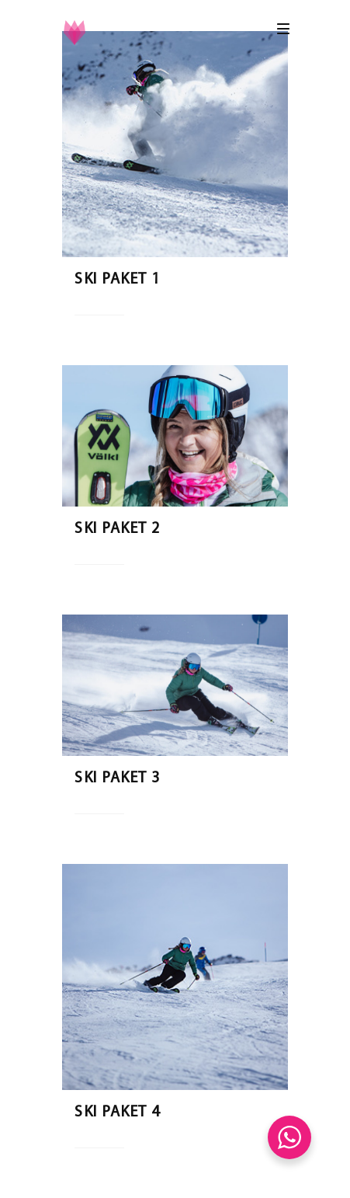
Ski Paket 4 (118, 1112)
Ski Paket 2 (118, 529)
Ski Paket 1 (118, 279)
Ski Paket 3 (118, 778)
